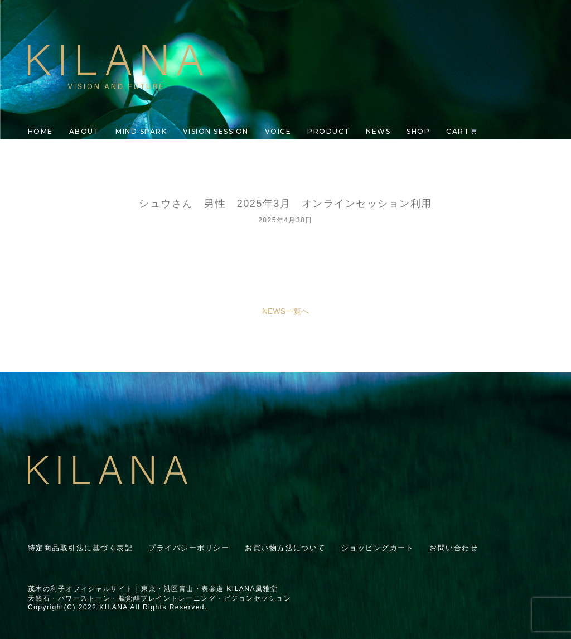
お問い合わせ (453, 548)
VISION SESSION (216, 131)
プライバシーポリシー (188, 548)
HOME (40, 131)
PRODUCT (328, 131)
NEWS (378, 131)
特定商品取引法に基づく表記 (80, 548)
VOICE (278, 131)
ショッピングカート (377, 548)
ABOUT (84, 131)
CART (461, 131)
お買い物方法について (285, 548)
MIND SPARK (141, 131)
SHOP (418, 131)
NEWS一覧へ (285, 311)
